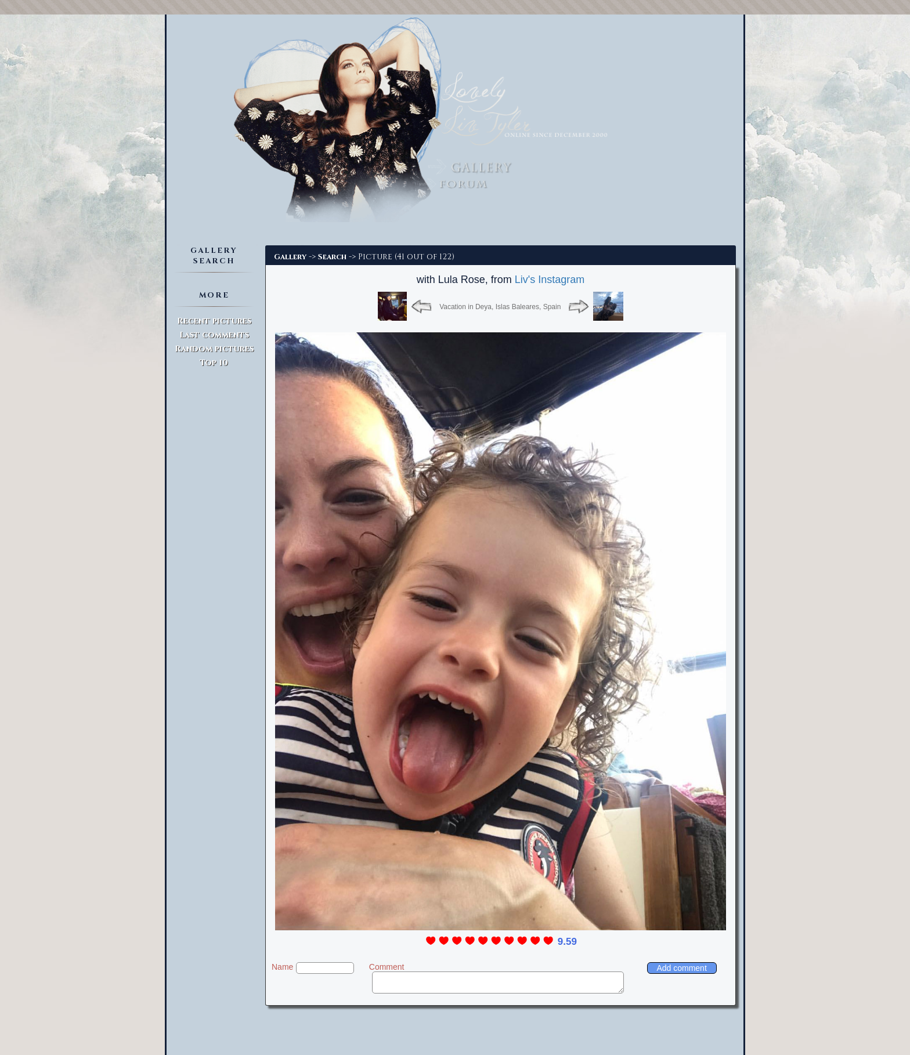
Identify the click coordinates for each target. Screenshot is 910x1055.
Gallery (290, 257)
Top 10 (214, 362)
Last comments (214, 334)
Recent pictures (214, 321)
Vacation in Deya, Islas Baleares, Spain (500, 307)
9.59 (567, 941)
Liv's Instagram (549, 279)
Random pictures (214, 348)
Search (332, 257)
